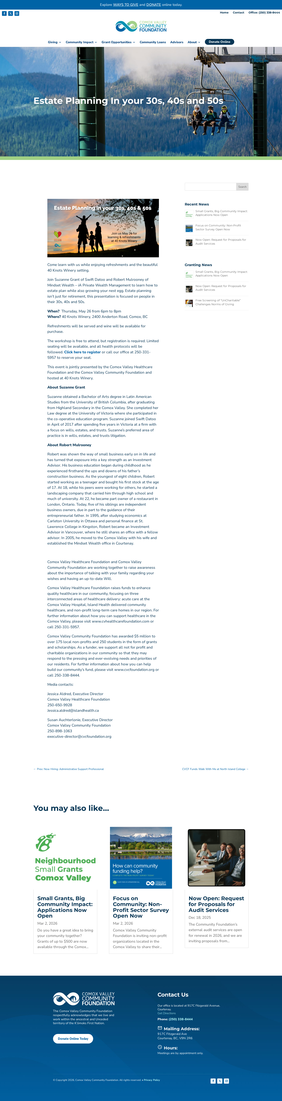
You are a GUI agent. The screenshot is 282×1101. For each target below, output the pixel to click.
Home (224, 12)
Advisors (176, 42)
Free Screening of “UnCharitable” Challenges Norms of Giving (218, 302)
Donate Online (219, 42)
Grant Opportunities (117, 42)
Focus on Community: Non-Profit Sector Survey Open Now (218, 227)
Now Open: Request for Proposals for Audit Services (216, 904)
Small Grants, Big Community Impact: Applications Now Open (222, 213)
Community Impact (79, 42)
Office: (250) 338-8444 (264, 12)
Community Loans (153, 42)
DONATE (153, 4)
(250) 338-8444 (181, 1019)
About (192, 42)
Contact (238, 12)
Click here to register (82, 351)
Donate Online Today (72, 1038)
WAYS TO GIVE (125, 4)
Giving (53, 42)
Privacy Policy (152, 1080)
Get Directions (167, 1013)
